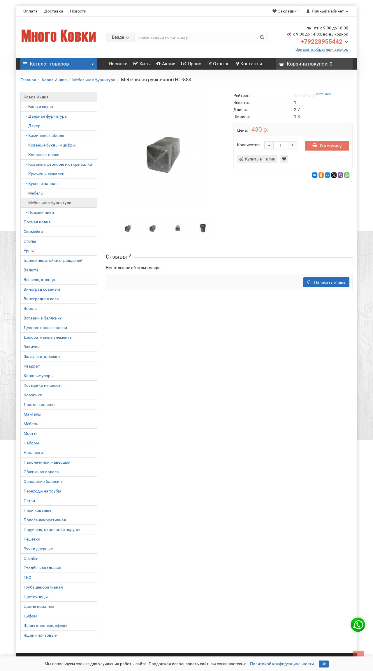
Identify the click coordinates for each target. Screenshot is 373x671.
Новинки (118, 63)
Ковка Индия (54, 79)
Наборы (31, 443)
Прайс (191, 63)
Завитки (32, 347)
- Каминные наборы (44, 135)
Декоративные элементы (48, 337)
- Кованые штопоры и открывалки (58, 164)
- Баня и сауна (38, 106)
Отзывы (219, 63)
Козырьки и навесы (42, 385)
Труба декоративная (43, 587)
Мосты (30, 433)
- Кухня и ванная (41, 183)
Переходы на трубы (42, 491)
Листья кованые (39, 404)
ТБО (27, 577)
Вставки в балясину (43, 318)
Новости (78, 11)
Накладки (33, 452)
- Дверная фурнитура (45, 116)
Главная (28, 79)
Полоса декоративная (45, 520)
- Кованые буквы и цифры (50, 145)
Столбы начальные (42, 568)
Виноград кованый (42, 289)
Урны (29, 250)
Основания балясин (43, 481)
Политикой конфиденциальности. (282, 663)
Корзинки (33, 395)
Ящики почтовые (40, 635)
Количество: (249, 144)
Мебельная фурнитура (93, 79)
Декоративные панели (45, 327)
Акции (165, 63)
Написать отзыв (326, 282)
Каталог (58, 62)
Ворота (31, 308)
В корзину (327, 146)
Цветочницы (36, 596)
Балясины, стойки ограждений (53, 260)
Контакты (249, 63)
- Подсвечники (39, 212)
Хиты (142, 63)
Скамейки (33, 231)
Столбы (31, 558)
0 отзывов (323, 94)
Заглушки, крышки (42, 356)
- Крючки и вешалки (44, 174)
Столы (30, 241)
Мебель (31, 423)
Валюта (31, 270)
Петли (29, 500)
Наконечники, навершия (47, 462)
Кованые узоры (39, 375)
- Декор (32, 125)
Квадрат (32, 366)
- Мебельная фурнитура (47, 202)
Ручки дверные (38, 548)
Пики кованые (37, 510)
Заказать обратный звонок (321, 49)
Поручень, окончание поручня (53, 529)
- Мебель (33, 193)
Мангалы (32, 414)
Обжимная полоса (41, 471)
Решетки (32, 539)
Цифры (30, 616)
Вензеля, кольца (39, 279)
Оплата (30, 11)
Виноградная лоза (41, 298)
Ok (324, 664)
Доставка (53, 11)
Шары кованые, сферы (45, 625)
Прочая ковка (37, 222)
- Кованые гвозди (41, 154)
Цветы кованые (39, 606)
